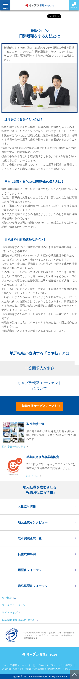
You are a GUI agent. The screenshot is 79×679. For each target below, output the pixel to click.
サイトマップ (11, 612)
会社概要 (7, 597)
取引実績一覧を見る (14, 446)
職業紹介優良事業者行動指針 (20, 619)
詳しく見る (32, 475)
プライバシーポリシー (16, 605)
